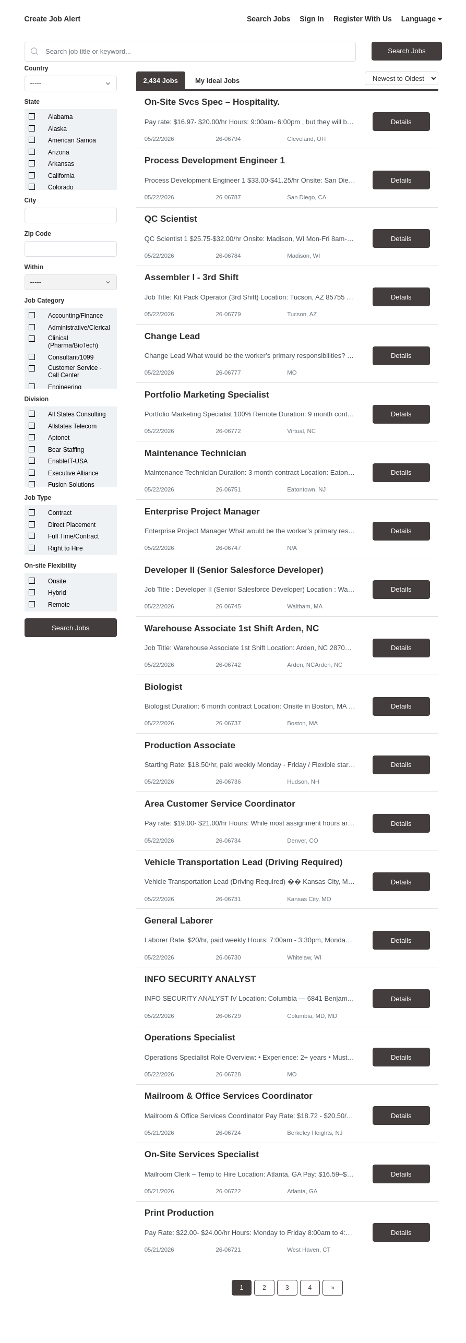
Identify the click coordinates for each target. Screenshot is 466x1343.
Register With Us (362, 19)
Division (37, 399)
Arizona (58, 152)
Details (401, 122)
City (31, 200)
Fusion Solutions (71, 484)
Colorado (61, 187)
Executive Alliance (73, 473)
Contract (59, 513)
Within (34, 267)
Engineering (64, 387)
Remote (59, 604)
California (61, 175)
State (32, 101)
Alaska (57, 129)
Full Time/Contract (73, 536)
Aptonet (58, 437)
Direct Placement (71, 525)
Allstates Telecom (72, 426)
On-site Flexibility (51, 565)
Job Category (45, 300)
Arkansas (61, 163)
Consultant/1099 (70, 357)
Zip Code (38, 233)
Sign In (312, 19)
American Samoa (72, 140)
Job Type (38, 497)
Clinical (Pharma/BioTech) (73, 341)
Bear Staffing (66, 449)
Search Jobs (268, 19)
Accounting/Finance (75, 315)
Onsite (57, 581)
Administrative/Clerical (79, 327)
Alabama (60, 117)
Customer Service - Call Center (75, 371)
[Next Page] (332, 1288)
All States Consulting (77, 414)
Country (37, 68)
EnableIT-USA (68, 461)
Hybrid (57, 592)
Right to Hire (65, 548)
